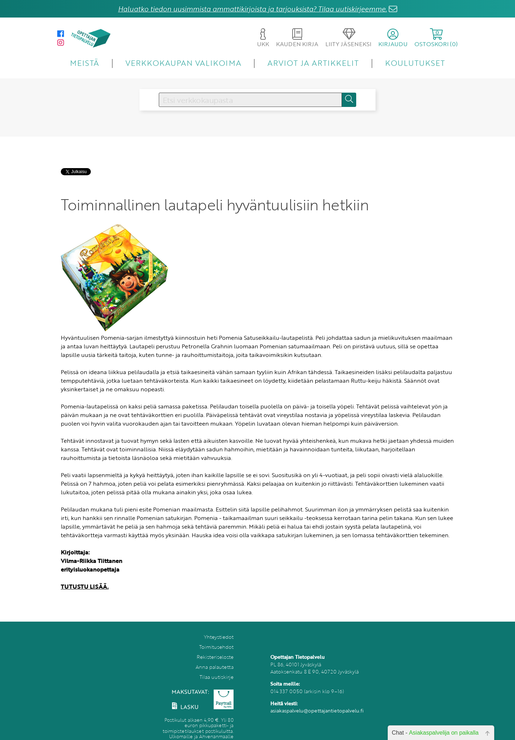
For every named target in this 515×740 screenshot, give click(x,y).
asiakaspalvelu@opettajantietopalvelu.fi (317, 710)
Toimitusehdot (216, 647)
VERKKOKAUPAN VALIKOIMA (183, 62)
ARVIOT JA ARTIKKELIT (313, 62)
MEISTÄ (84, 62)
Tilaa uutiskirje (217, 677)
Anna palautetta (215, 667)
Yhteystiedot (219, 637)
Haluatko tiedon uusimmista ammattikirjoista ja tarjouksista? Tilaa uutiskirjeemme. (252, 9)
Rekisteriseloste (215, 657)
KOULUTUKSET (415, 62)
